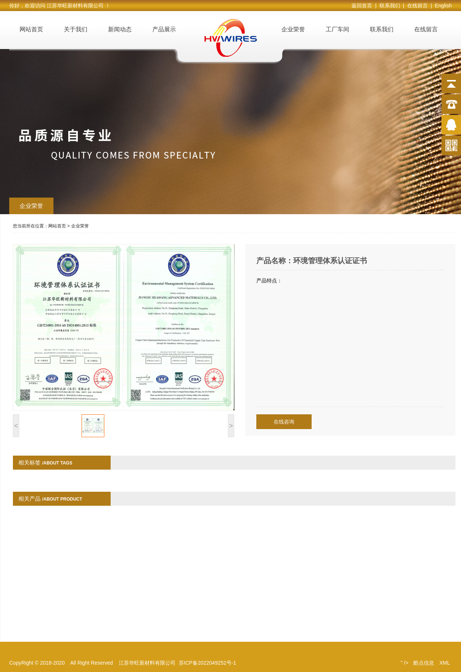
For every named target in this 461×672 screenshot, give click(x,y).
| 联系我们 (389, 5)
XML (444, 663)
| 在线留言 (416, 5)
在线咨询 (284, 422)
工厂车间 (337, 29)
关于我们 (75, 29)
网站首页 (31, 29)
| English (441, 5)
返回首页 (363, 5)
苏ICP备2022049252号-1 (207, 663)
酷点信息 (423, 663)
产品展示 (164, 29)
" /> (404, 663)
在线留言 (426, 29)
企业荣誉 (293, 29)
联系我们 (382, 29)
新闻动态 (120, 29)
